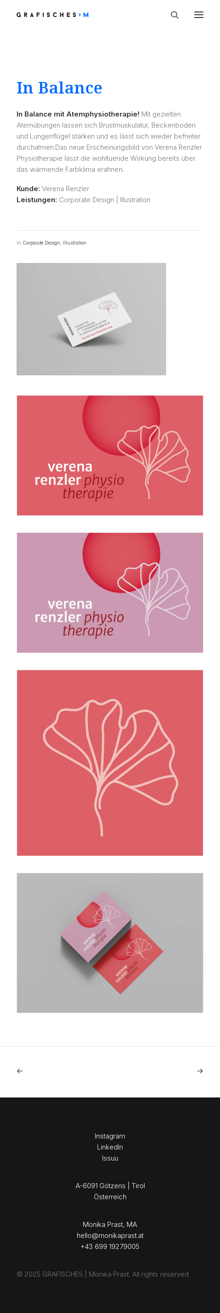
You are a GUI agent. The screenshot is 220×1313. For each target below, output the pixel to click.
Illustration (75, 242)
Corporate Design (41, 242)
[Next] (166, 1071)
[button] (199, 14)
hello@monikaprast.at (110, 1235)
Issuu (110, 1158)
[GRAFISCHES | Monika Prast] (86, 14)
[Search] (170, 15)
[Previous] (54, 1071)
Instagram (110, 1136)
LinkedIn (110, 1147)
